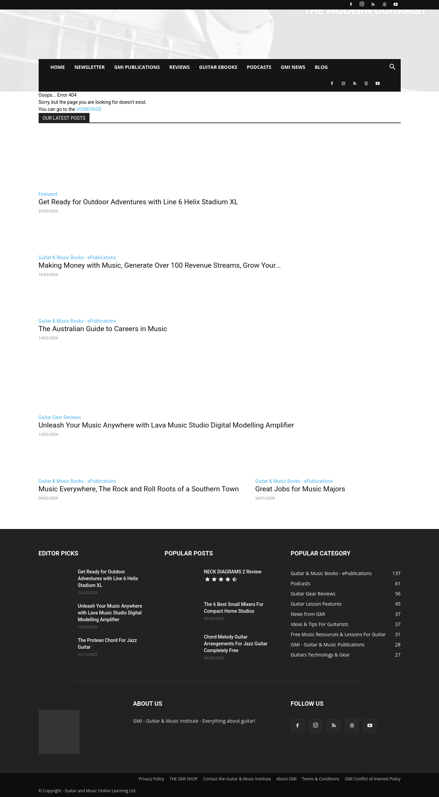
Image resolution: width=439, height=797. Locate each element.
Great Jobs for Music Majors (300, 489)
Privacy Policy (151, 779)
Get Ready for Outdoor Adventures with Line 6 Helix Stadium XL (138, 202)
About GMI (286, 779)
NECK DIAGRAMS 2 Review (233, 571)
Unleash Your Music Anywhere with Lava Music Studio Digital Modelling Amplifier (166, 425)
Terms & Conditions (320, 779)
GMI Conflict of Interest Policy (372, 779)
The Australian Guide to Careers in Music (103, 329)
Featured (48, 194)
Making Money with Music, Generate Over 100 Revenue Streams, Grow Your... (160, 265)
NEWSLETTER (89, 67)
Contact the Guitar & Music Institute (237, 779)
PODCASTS (259, 67)
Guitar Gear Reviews (60, 417)
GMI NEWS (293, 67)
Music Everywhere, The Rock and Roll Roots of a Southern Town (139, 489)
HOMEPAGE (88, 109)
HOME (58, 67)
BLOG (321, 67)
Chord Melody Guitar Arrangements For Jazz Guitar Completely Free (235, 643)
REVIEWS (179, 67)
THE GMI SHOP (183, 779)
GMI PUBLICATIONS (137, 67)
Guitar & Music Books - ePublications (77, 257)
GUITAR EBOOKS (218, 67)
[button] (392, 67)
